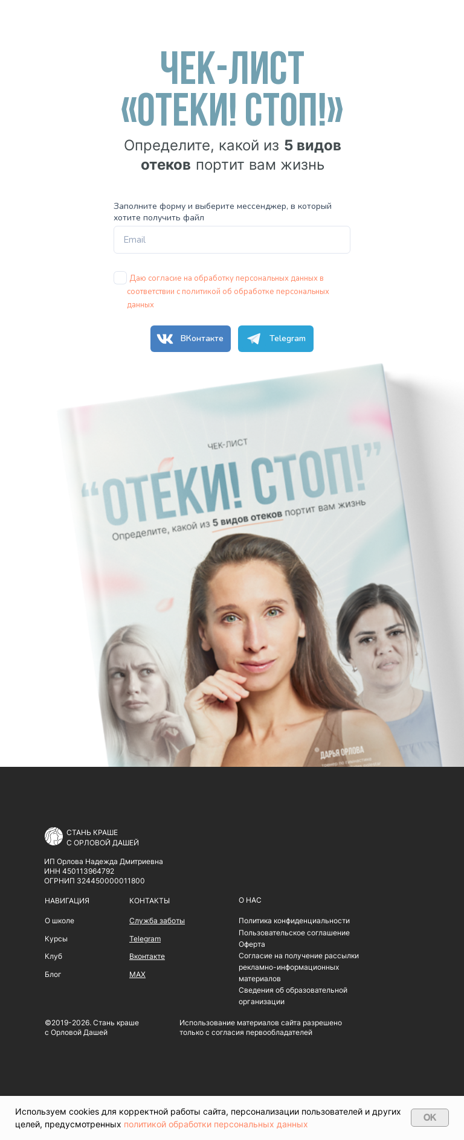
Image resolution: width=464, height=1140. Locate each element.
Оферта (252, 944)
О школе (59, 920)
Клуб (53, 956)
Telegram (274, 339)
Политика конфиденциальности (294, 920)
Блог (53, 974)
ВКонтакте (188, 339)
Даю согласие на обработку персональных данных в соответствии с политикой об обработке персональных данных (228, 291)
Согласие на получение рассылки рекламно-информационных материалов (299, 967)
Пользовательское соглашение (294, 932)
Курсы (56, 938)
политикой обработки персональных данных (216, 1124)
